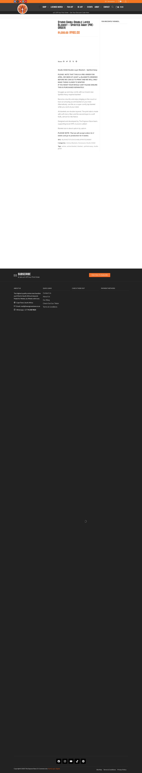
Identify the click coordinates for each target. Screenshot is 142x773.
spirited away (88, 146)
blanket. (80, 146)
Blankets (75, 143)
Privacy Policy (121, 769)
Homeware (82, 143)
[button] (110, 1)
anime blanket (72, 146)
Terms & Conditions (109, 769)
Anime (68, 143)
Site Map (99, 769)
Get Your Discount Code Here (79, 12)
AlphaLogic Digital (54, 768)
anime (64, 146)
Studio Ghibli (90, 143)
